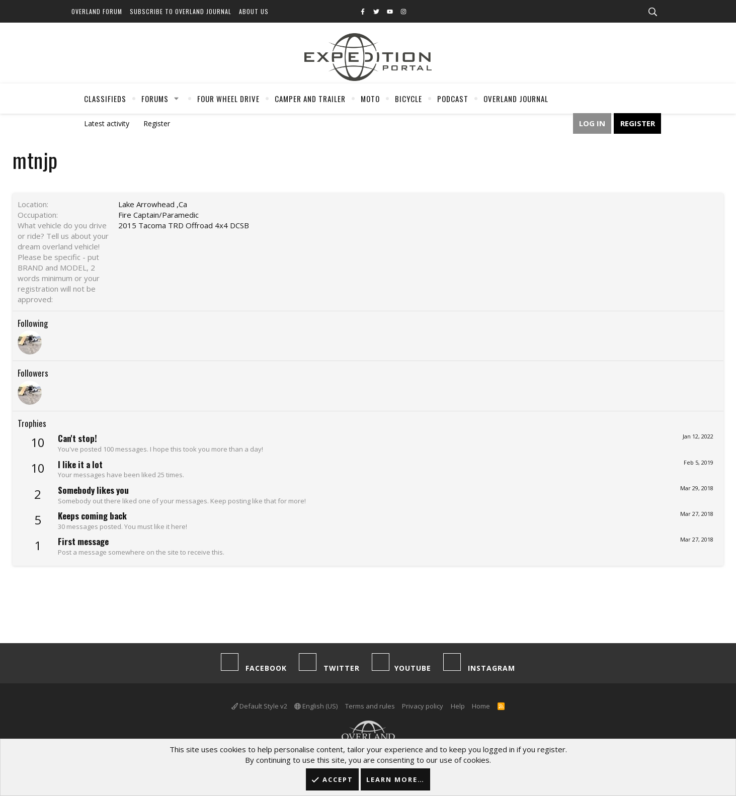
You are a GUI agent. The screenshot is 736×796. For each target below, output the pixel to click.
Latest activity (106, 123)
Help (458, 706)
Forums (155, 98)
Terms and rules (370, 706)
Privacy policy (422, 706)
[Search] (653, 12)
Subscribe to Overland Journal (180, 11)
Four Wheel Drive (228, 98)
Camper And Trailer (310, 98)
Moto (370, 98)
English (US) (316, 706)
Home (481, 706)
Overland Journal (515, 98)
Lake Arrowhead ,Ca (152, 204)
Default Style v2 (259, 706)
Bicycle (408, 98)
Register (156, 123)
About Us (254, 11)
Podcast (452, 98)
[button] (176, 98)
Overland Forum (96, 11)
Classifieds (105, 98)
